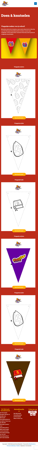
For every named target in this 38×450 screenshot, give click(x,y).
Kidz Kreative (32, 444)
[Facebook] (29, 412)
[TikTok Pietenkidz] (34, 414)
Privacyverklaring (11, 445)
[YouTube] (31, 414)
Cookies (18, 445)
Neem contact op (18, 418)
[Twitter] (32, 412)
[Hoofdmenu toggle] (35, 3)
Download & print (19, 117)
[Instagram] (35, 412)
